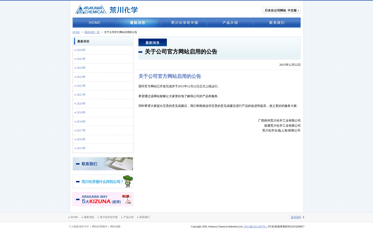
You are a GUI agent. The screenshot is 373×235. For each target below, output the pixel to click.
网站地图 (115, 226)
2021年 (81, 94)
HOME (94, 23)
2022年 (81, 86)
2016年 (81, 139)
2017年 (81, 130)
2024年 (81, 68)
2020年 (81, 103)
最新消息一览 (92, 32)
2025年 (81, 59)
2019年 (81, 112)
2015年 (81, 148)
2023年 (81, 77)
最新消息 (139, 23)
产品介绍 (230, 23)
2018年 (81, 121)
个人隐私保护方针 (79, 226)
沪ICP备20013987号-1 (256, 226)
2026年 (81, 50)
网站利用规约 (99, 226)
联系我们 (277, 23)
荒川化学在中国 (184, 23)
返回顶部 (296, 217)
